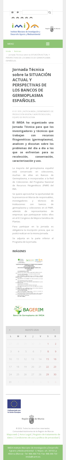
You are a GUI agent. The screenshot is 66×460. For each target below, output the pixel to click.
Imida (8, 51)
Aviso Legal (25, 434)
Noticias (17, 51)
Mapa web (12, 434)
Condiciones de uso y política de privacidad (37, 437)
